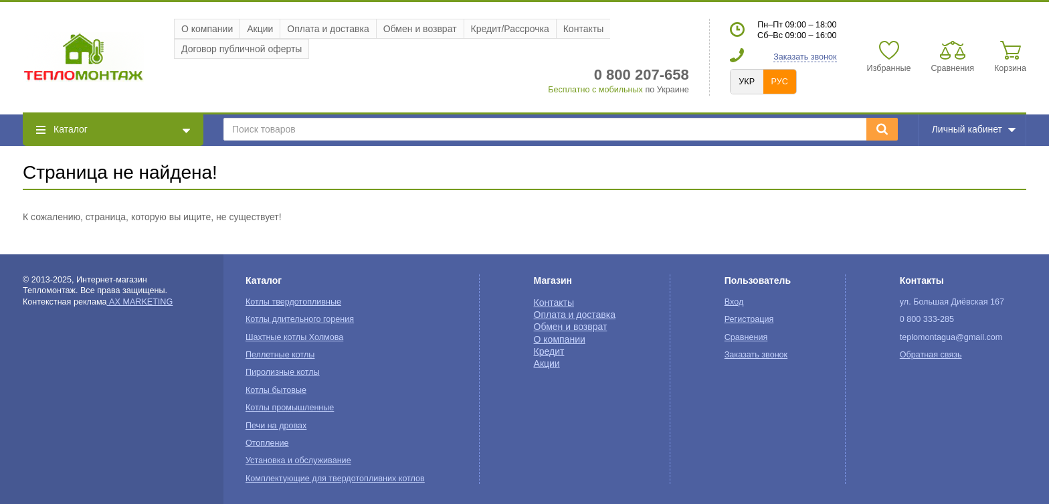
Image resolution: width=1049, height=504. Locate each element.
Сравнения (746, 337)
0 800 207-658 (641, 74)
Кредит (549, 351)
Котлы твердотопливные (293, 302)
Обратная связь (931, 354)
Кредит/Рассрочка (510, 28)
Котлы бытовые (276, 390)
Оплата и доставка (328, 28)
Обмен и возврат (420, 28)
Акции (260, 28)
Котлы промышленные (290, 407)
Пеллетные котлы (280, 354)
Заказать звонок (804, 57)
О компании (207, 28)
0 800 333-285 (927, 319)
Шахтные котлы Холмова (294, 337)
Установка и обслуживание (298, 460)
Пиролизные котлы (283, 372)
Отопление (267, 443)
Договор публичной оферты (241, 49)
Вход (734, 302)
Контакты (583, 28)
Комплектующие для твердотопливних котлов (335, 478)
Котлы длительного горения (300, 319)
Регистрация (749, 319)
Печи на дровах (276, 425)
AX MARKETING (140, 302)
